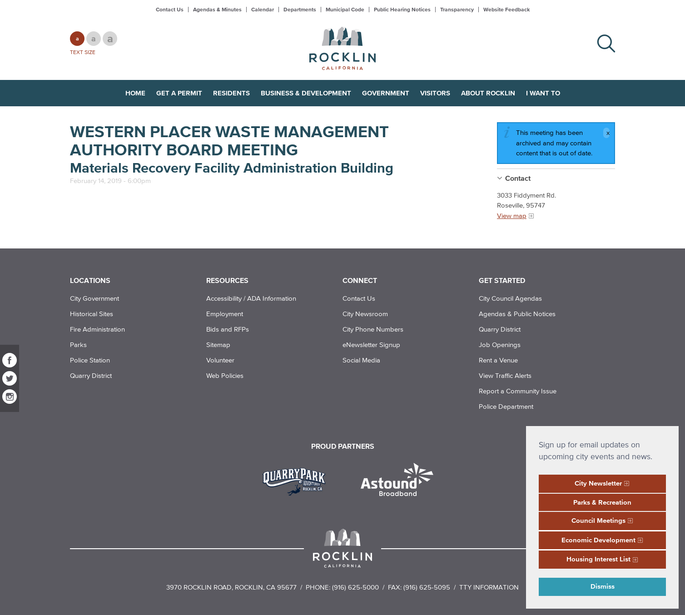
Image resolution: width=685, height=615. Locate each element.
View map (511, 215)
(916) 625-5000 (355, 587)
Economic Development (598, 540)
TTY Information (489, 587)
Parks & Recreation (602, 502)
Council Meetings (598, 520)
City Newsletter (598, 483)
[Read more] (297, 480)
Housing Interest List (598, 559)
